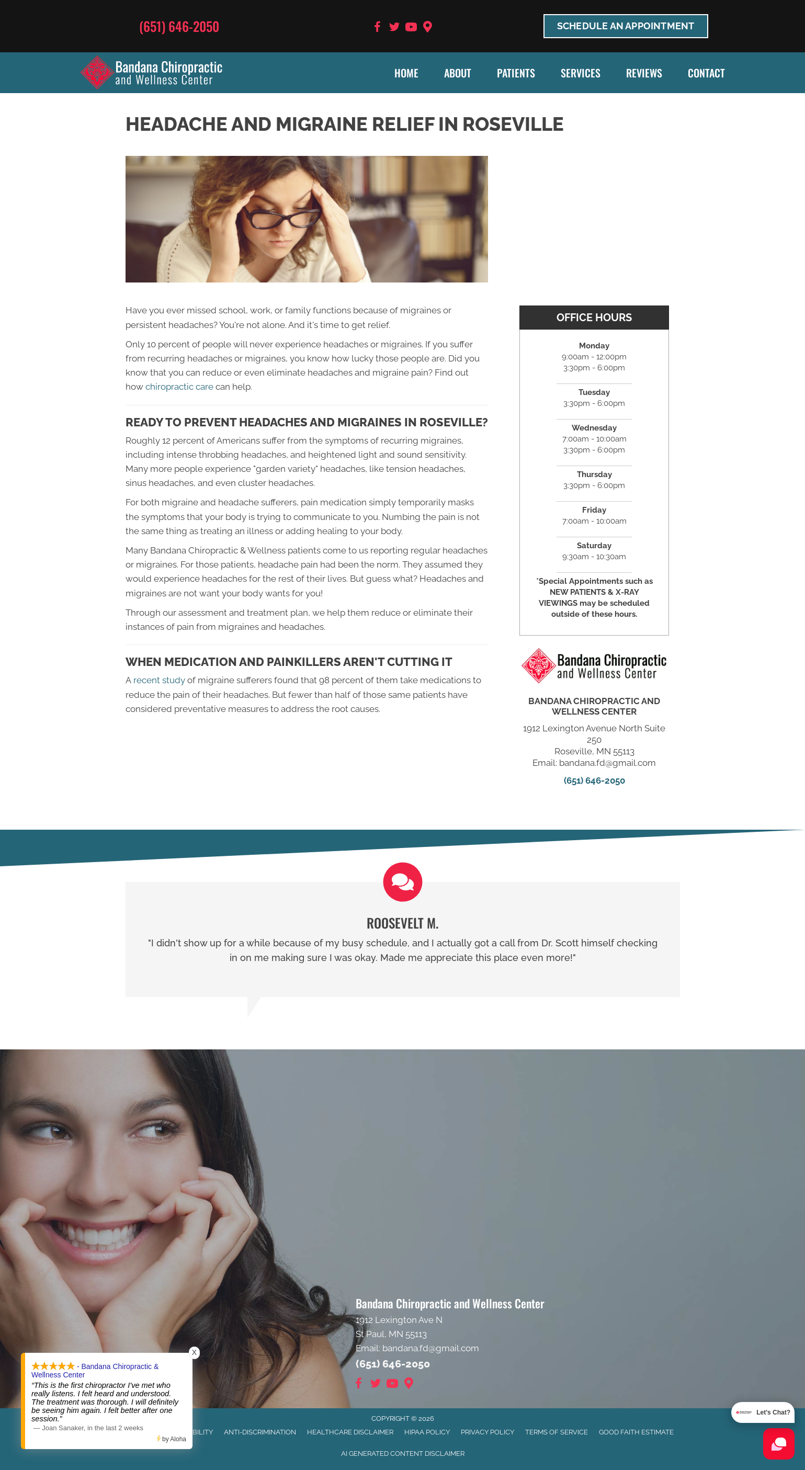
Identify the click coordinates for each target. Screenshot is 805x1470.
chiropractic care (179, 386)
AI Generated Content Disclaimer (402, 1453)
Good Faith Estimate (636, 1432)
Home (406, 73)
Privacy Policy (487, 1432)
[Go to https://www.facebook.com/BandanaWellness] (377, 28)
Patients (516, 73)
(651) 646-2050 (179, 26)
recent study (159, 680)
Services (580, 73)
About (457, 73)
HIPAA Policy (427, 1432)
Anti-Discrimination (260, 1432)
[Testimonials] (403, 939)
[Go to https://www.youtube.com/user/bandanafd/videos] (411, 28)
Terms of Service (556, 1432)
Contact (706, 73)
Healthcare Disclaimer (350, 1432)
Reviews (644, 73)
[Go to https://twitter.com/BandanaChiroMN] (394, 28)
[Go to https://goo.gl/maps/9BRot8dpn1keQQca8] (428, 28)
